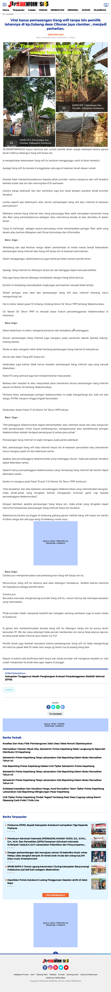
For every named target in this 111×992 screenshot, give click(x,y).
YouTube (68, 969)
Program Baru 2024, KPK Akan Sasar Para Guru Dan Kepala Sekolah (56, 571)
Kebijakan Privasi (21, 974)
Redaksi (52, 974)
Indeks (31, 10)
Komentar (55, 714)
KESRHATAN (57, 10)
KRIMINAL (73, 10)
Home (6, 10)
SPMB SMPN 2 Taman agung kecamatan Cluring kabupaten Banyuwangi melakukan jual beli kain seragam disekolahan (48, 868)
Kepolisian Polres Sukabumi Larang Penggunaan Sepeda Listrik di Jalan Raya (47, 881)
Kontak (61, 974)
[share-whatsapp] (58, 707)
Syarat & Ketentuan (88, 974)
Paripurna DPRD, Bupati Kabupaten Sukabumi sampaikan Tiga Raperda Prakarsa (47, 827)
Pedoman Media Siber (55, 978)
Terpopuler (19, 10)
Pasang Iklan (42, 974)
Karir (32, 974)
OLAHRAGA (100, 10)
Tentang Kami (72, 974)
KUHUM (86, 10)
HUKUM (43, 10)
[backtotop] (55, 954)
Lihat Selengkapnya (55, 895)
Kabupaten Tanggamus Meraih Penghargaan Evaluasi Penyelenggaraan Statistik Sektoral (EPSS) (55, 678)
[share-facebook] (48, 707)
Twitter (62, 969)
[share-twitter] (53, 707)
